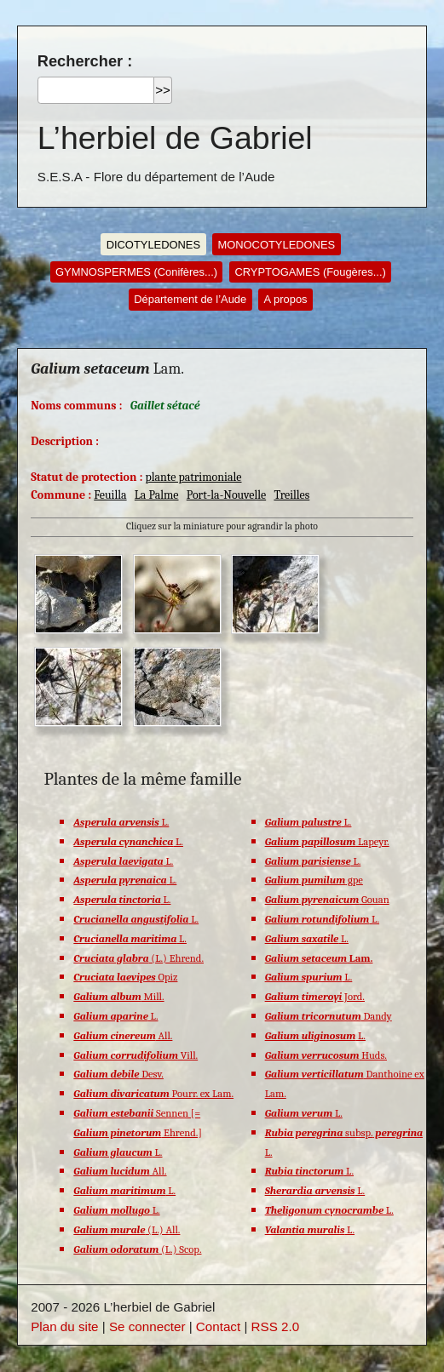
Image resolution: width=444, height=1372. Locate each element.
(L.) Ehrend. (138, 958)
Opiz (125, 977)
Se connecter (147, 1326)
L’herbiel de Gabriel (175, 138)
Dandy (328, 1016)
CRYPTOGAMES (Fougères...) (309, 272)
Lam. (319, 958)
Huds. (326, 1055)
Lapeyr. (327, 842)
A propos (286, 299)
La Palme (157, 494)
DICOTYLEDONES (153, 244)
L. (121, 822)
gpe (314, 880)
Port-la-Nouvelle (226, 494)
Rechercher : (84, 61)
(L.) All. (126, 1230)
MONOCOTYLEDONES (276, 244)
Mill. (118, 997)
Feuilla (110, 494)
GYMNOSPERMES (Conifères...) (136, 272)
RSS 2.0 (275, 1326)
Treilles (291, 494)
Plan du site (64, 1326)
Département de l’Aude (190, 299)
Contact (218, 1326)
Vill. (135, 1055)
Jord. (315, 997)
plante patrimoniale (193, 476)
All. (122, 1036)
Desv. (118, 1074)
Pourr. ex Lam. (153, 1094)
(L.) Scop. (137, 1249)
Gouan (327, 900)
